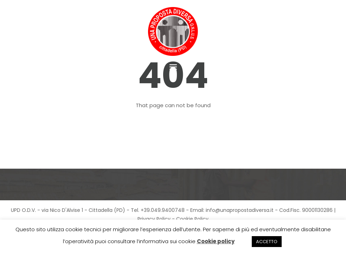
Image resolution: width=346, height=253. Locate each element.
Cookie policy (216, 241)
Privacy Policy (154, 218)
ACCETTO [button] (266, 241)
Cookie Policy (192, 218)
